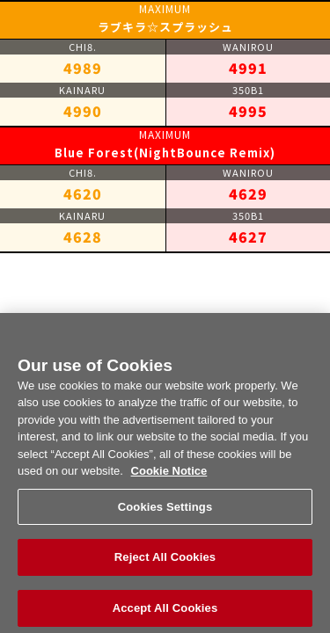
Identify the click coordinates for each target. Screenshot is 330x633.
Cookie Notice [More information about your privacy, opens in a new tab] (169, 477)
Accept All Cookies (165, 614)
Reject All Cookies (165, 563)
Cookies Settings (165, 513)
